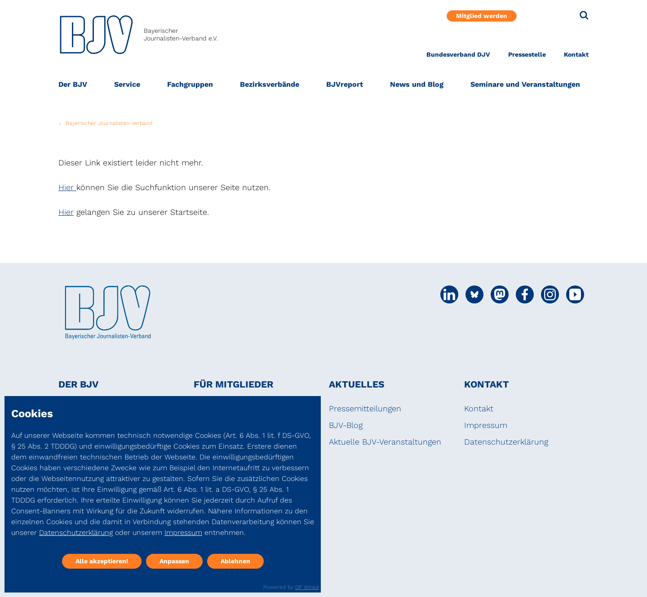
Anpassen (174, 561)
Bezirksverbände (269, 84)
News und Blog (416, 84)
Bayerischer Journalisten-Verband (109, 123)
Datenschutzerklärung (506, 441)
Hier (67, 187)
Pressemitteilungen (365, 408)
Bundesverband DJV (458, 54)
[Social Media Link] (449, 294)
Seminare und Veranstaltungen (525, 84)
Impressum (485, 425)
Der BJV (72, 84)
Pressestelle (527, 54)
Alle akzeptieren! (101, 561)
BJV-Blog (346, 425)
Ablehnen (235, 561)
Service (127, 84)
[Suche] (584, 15)
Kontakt (576, 54)
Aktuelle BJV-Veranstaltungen (385, 441)
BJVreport (344, 84)
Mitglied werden (481, 15)
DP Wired (307, 587)
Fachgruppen (190, 84)
